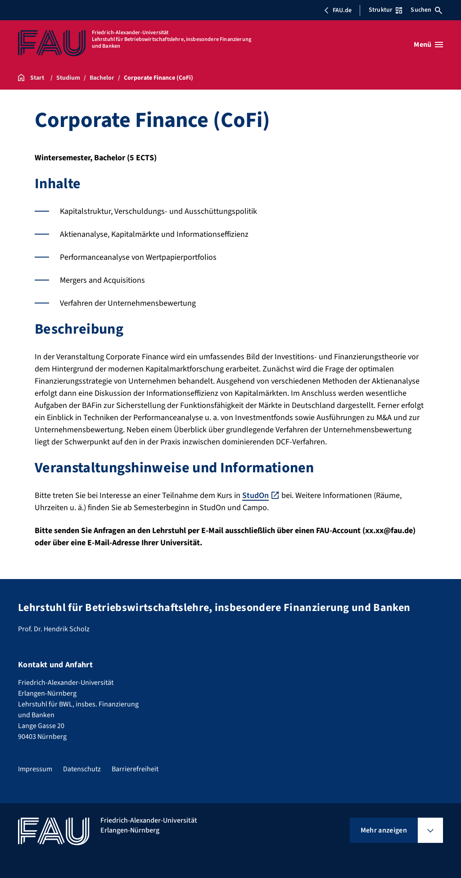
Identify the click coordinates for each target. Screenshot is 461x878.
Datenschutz (82, 769)
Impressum (35, 769)
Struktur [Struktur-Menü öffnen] (385, 9)
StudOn (255, 495)
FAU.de (338, 10)
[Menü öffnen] (428, 44)
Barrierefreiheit (135, 769)
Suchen (426, 9)
